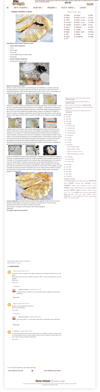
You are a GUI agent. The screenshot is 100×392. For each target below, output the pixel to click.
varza (73, 198)
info (66, 2)
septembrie (70, 133)
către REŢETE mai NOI (15, 370)
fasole (81, 188)
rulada (88, 194)
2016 (67, 123)
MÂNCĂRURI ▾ (52, 8)
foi (87, 188)
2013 (67, 169)
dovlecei (77, 188)
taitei (94, 196)
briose (65, 183)
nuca (76, 192)
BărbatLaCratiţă (23, 289)
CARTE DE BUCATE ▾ (21, 8)
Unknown (16, 331)
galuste (90, 188)
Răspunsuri (17, 286)
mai (68, 142)
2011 (67, 174)
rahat (84, 194)
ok (69, 2)
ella (15, 271)
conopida (83, 185)
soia (72, 196)
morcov (65, 192)
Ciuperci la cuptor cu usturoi (74, 151)
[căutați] (73, 4)
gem (45, 156)
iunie (68, 140)
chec (82, 183)
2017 (67, 121)
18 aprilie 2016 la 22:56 (22, 303)
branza (92, 181)
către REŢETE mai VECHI (52, 370)
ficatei (84, 187)
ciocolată (87, 183)
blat (73, 181)
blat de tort (86, 181)
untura (70, 197)
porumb (76, 194)
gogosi (9, 162)
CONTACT (83, 8)
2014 (67, 167)
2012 (67, 171)
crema (66, 188)
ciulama (93, 183)
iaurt (65, 190)
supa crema (85, 196)
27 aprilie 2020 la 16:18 (26, 331)
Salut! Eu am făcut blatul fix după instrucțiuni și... (78, 110)
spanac (75, 196)
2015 (67, 164)
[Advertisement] (35, 235)
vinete (77, 198)
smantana (67, 196)
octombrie (70, 130)
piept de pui (68, 194)
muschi (69, 192)
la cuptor (71, 190)
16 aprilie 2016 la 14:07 (22, 271)
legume (78, 190)
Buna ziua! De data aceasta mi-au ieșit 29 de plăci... (79, 107)
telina (65, 198)
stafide (79, 196)
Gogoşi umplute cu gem (21, 12)
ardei (65, 181)
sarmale (93, 194)
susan (90, 196)
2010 (67, 176)
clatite (73, 185)
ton (68, 197)
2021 (67, 116)
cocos (77, 185)
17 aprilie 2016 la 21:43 (35, 289)
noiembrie (70, 128)
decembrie (70, 125)
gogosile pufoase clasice (43, 91)
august (69, 135)
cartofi (71, 183)
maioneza (84, 190)
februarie (69, 159)
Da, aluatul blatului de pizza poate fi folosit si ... (78, 101)
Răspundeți (15, 282)
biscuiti (69, 181)
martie (69, 157)
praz (81, 194)
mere (94, 190)
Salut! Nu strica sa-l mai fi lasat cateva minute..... (78, 98)
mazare (90, 190)
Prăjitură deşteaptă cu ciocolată (75, 154)
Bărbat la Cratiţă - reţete (74, 12)
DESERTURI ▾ (37, 8)
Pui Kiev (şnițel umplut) (73, 146)
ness (73, 192)
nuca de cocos (83, 192)
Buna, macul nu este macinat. (73, 105)
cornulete (89, 185)
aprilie (69, 144)
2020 (67, 119)
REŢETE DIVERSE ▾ (68, 8)
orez (94, 192)
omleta (90, 192)
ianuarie (69, 161)
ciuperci (67, 185)
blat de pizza (78, 181)
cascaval (77, 183)
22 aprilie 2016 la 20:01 (35, 317)
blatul (25, 135)
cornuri (93, 185)
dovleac (72, 188)
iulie (68, 137)
